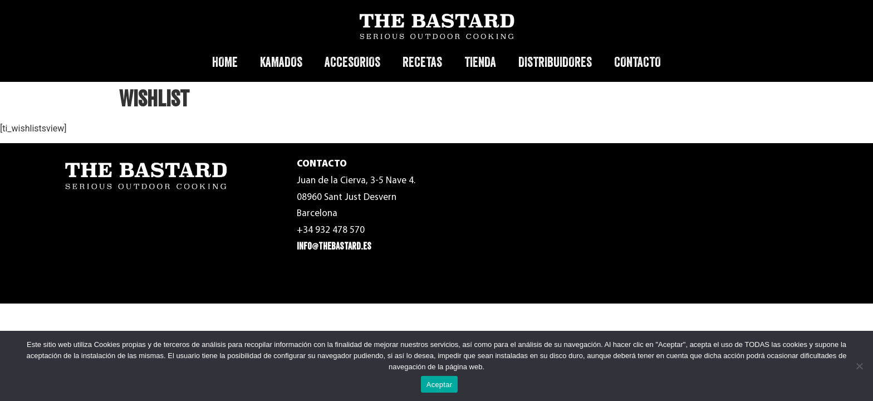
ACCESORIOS (352, 62)
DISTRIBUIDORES (555, 62)
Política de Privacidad (642, 198)
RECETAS (422, 62)
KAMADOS (281, 62)
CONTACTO (637, 62)
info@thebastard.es (334, 247)
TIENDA (480, 62)
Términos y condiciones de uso (658, 172)
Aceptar (439, 384)
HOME (225, 62)
